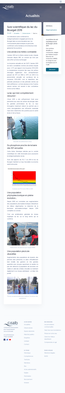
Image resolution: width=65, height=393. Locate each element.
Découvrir (52, 69)
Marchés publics (29, 334)
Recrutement (28, 379)
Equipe (26, 373)
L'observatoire (26, 33)
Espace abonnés (29, 331)
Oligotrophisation (51, 30)
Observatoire (28, 328)
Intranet (26, 382)
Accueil (9, 33)
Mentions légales (49, 353)
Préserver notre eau (50, 333)
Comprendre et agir (50, 342)
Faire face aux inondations (52, 330)
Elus (25, 366)
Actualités (16, 33)
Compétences (28, 356)
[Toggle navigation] (60, 1)
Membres (27, 363)
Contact (26, 344)
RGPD (46, 356)
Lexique (26, 341)
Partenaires (27, 376)
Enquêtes (27, 338)
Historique (27, 353)
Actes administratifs (30, 369)
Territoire (27, 359)
